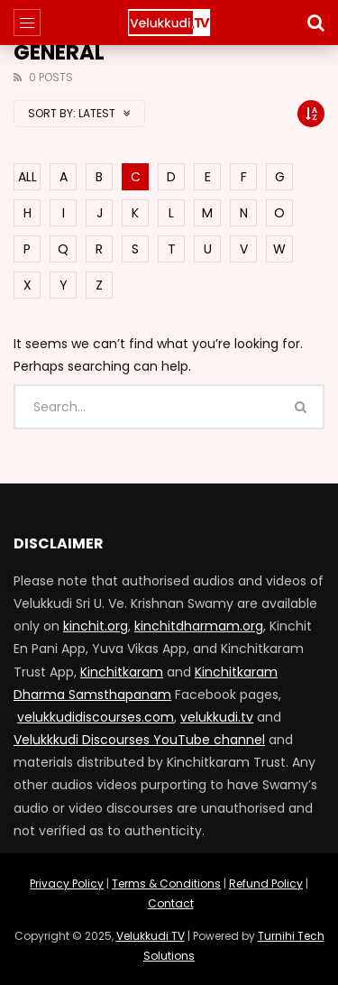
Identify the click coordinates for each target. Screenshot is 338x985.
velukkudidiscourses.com (95, 717)
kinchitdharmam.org (198, 626)
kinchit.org (95, 626)
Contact (171, 903)
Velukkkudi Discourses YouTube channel (139, 740)
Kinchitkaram (121, 672)
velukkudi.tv (216, 717)
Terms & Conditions (166, 883)
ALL (27, 177)
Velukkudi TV (150, 936)
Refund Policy (266, 883)
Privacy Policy (67, 883)
